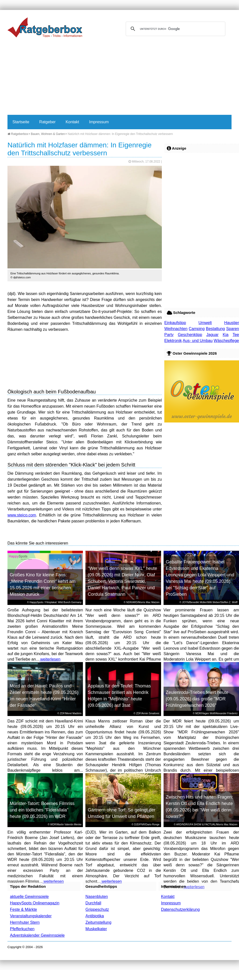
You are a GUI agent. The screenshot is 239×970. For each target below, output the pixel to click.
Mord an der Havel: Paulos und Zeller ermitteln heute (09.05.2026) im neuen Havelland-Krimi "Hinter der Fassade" (44, 695)
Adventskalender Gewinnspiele (37, 935)
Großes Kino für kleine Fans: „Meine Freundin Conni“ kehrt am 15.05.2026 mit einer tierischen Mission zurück (42, 584)
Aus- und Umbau (198, 340)
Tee (236, 335)
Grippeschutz (97, 909)
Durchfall (93, 903)
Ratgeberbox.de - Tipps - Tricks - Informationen (44, 27)
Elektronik (173, 340)
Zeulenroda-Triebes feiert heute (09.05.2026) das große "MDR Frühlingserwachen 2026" (197, 699)
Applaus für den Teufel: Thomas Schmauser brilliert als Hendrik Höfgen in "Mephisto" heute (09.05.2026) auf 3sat (119, 695)
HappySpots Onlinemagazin (34, 903)
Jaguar (212, 335)
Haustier (231, 323)
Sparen (232, 329)
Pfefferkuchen (22, 929)
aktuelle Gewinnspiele (29, 896)
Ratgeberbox (17, 134)
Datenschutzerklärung (180, 909)
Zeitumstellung (98, 922)
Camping (197, 329)
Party (169, 335)
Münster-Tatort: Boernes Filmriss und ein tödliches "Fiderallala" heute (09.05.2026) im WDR (42, 810)
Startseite (20, 122)
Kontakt (72, 122)
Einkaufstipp (175, 323)
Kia (226, 335)
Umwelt (205, 323)
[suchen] (175, 29)
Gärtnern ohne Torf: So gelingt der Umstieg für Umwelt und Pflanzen (121, 813)
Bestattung (215, 329)
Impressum (99, 122)
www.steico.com (21, 515)
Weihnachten (175, 329)
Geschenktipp (190, 335)
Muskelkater (96, 929)
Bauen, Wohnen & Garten (48, 134)
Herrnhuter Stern (25, 922)
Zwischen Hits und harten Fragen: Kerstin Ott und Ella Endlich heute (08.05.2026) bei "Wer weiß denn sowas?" (199, 807)
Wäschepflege (226, 340)
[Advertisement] (105, 77)
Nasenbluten (96, 896)
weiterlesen (49, 659)
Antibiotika (94, 916)
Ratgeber (47, 122)
